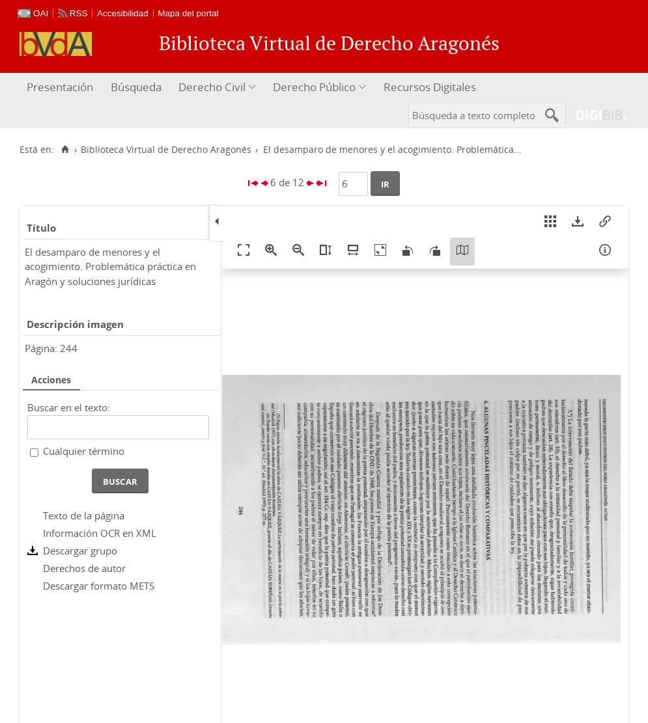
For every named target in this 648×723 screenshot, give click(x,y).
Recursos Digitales (430, 86)
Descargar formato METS (98, 585)
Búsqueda (136, 86)
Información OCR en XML (99, 532)
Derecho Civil (212, 86)
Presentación (60, 86)
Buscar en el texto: (68, 407)
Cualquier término (83, 450)
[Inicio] (64, 149)
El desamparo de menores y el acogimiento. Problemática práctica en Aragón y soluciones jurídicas (110, 266)
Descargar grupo (80, 550)
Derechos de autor (84, 568)
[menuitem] (61, 87)
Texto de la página (83, 515)
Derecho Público (314, 86)
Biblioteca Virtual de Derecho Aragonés (166, 150)
